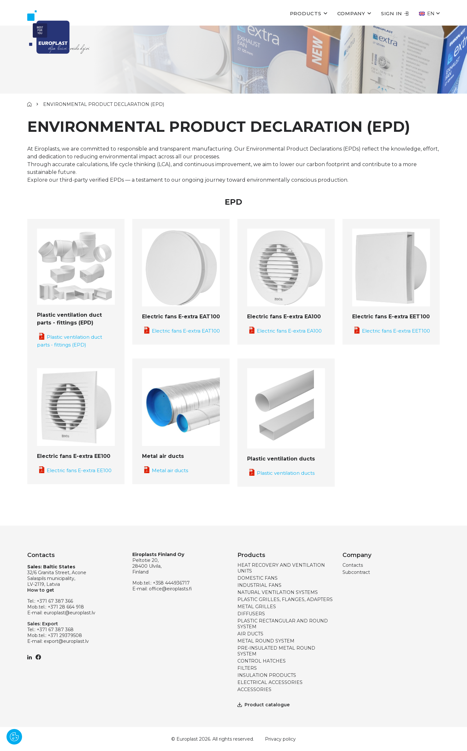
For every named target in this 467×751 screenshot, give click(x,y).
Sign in (395, 13)
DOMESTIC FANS (257, 578)
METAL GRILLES (256, 606)
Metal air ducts (165, 470)
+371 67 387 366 (55, 601)
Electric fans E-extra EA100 (284, 331)
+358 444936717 (171, 583)
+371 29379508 (65, 635)
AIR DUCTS (250, 634)
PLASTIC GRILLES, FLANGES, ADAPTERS (285, 599)
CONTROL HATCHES (261, 661)
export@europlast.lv (66, 641)
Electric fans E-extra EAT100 (181, 331)
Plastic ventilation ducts (281, 473)
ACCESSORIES (254, 689)
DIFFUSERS (251, 614)
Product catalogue (263, 705)
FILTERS (247, 668)
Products (305, 13)
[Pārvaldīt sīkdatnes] (14, 737)
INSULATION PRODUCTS (266, 675)
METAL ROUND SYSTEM (265, 641)
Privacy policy (280, 739)
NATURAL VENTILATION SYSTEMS (277, 592)
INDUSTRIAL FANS (259, 585)
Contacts (352, 565)
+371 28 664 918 (66, 607)
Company (351, 13)
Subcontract (356, 572)
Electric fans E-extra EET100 (391, 331)
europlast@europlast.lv (69, 613)
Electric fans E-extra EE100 (74, 470)
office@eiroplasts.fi (170, 589)
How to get (40, 590)
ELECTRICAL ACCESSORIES (270, 682)
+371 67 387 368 (55, 629)
